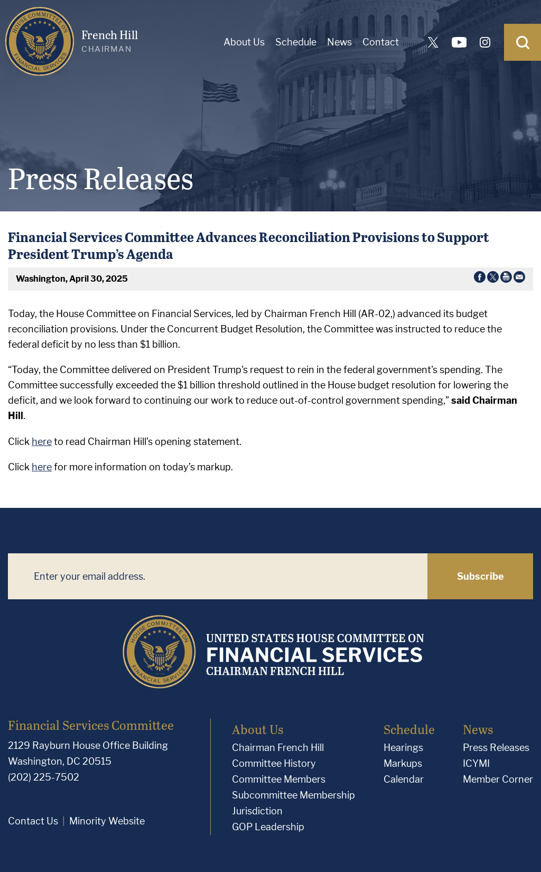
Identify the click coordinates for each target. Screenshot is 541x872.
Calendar (404, 779)
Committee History (274, 763)
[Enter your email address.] (217, 576)
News (339, 42)
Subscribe (480, 576)
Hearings (403, 747)
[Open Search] (522, 42)
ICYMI (476, 763)
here (42, 441)
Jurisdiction (257, 811)
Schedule (295, 42)
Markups (403, 763)
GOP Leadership (268, 826)
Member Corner (498, 779)
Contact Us (33, 821)
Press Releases (496, 747)
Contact (380, 42)
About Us (244, 42)
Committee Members (278, 779)
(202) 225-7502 (43, 777)
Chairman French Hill (278, 747)
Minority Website (107, 821)
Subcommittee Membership (293, 795)
